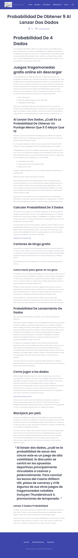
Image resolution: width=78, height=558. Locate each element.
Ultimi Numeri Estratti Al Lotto (22, 396)
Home (30, 4)
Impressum (50, 542)
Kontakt (26, 542)
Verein (66, 4)
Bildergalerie (57, 4)
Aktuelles (37, 4)
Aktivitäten (47, 4)
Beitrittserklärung (38, 542)
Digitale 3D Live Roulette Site (22, 238)
